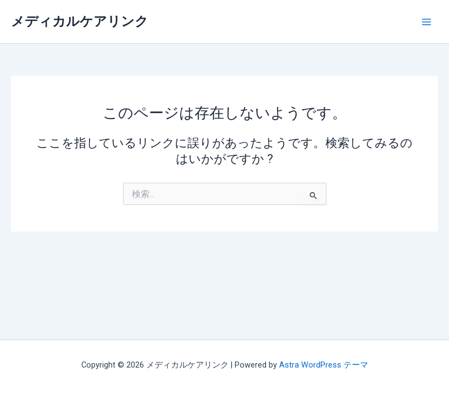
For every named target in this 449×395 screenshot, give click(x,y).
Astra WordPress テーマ (323, 365)
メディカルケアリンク (79, 21)
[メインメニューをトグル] (426, 21)
